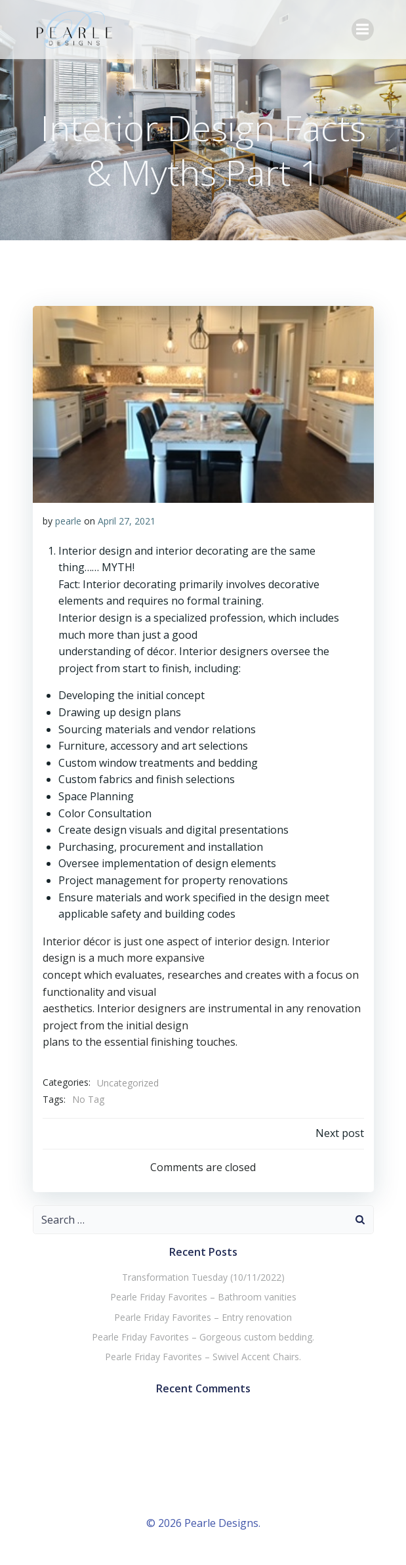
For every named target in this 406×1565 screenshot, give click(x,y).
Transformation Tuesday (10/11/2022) (203, 1277)
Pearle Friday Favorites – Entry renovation (203, 1317)
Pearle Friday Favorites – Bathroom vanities (203, 1297)
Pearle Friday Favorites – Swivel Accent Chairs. (203, 1356)
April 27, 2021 (126, 521)
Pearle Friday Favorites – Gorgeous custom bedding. (203, 1337)
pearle (68, 521)
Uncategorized (128, 1083)
